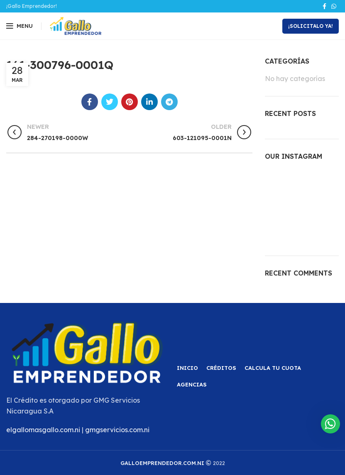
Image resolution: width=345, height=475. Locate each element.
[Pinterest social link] (129, 102)
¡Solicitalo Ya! (310, 26)
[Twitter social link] (109, 102)
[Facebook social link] (324, 6)
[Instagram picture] (276, 181)
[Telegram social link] (169, 102)
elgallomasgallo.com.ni (43, 430)
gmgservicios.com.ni (117, 430)
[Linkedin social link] (149, 102)
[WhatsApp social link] (334, 6)
